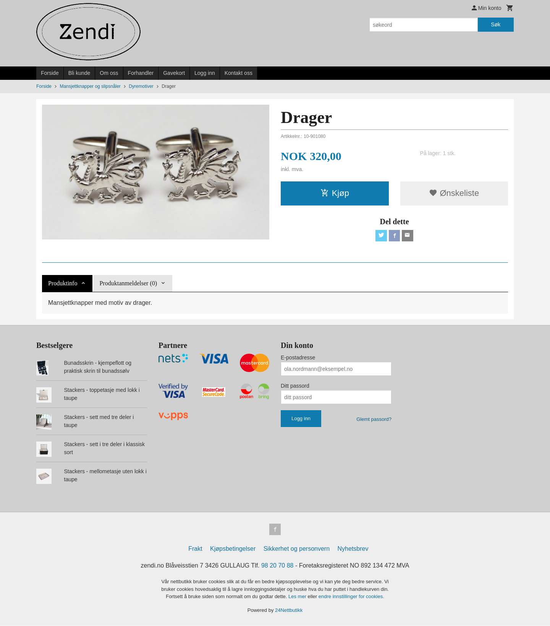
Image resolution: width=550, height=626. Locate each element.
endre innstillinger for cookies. (351, 597)
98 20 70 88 (277, 566)
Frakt (195, 549)
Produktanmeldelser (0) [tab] (128, 283)
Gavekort (174, 73)
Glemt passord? (373, 419)
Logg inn (204, 73)
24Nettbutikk (288, 611)
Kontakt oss (238, 73)
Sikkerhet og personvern (297, 549)
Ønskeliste (454, 193)
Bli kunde (79, 73)
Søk (495, 24)
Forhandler (141, 73)
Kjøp (334, 193)
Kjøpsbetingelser (233, 549)
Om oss (109, 73)
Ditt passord (295, 386)
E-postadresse (298, 357)
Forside (50, 73)
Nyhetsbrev (353, 549)
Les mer (298, 597)
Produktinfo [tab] (62, 283)
